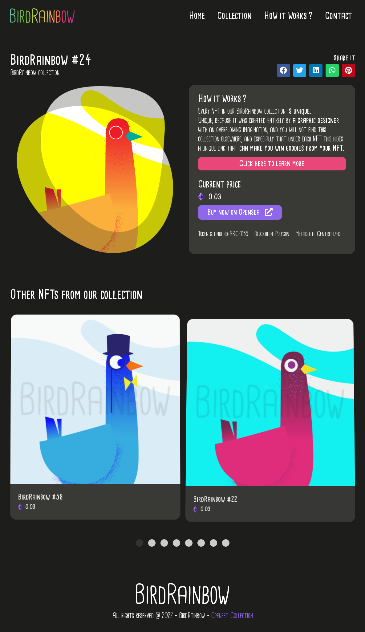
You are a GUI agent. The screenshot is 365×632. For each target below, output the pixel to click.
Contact (338, 15)
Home (197, 15)
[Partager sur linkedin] (315, 70)
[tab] (139, 543)
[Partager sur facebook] (283, 70)
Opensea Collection (232, 615)
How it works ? (288, 15)
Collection (234, 15)
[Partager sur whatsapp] (332, 70)
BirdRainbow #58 (40, 504)
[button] (272, 163)
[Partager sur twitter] (299, 70)
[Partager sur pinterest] (348, 70)
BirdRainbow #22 (216, 509)
